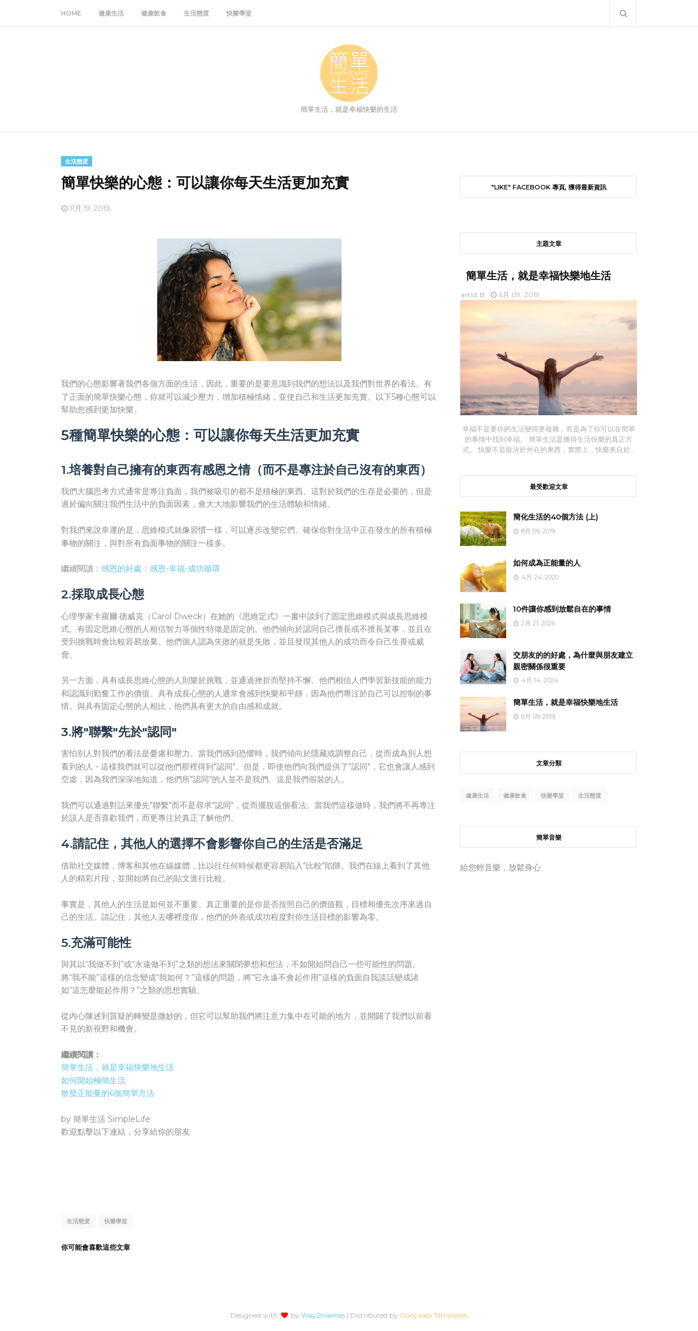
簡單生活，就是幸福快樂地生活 (117, 1067)
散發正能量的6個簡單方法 (107, 1093)
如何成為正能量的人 (547, 562)
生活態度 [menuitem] (196, 13)
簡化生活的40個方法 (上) (555, 516)
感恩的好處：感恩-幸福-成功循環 (160, 568)
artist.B (473, 294)
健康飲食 (514, 795)
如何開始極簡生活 (93, 1080)
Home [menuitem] (71, 13)
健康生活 (477, 795)
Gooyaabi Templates (434, 1315)
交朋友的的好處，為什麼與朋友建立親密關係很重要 (573, 660)
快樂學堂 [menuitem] (239, 13)
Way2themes (323, 1315)
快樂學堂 (115, 1221)
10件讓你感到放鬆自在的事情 (562, 608)
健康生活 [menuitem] (111, 13)
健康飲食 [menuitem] (153, 13)
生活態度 (78, 1221)
